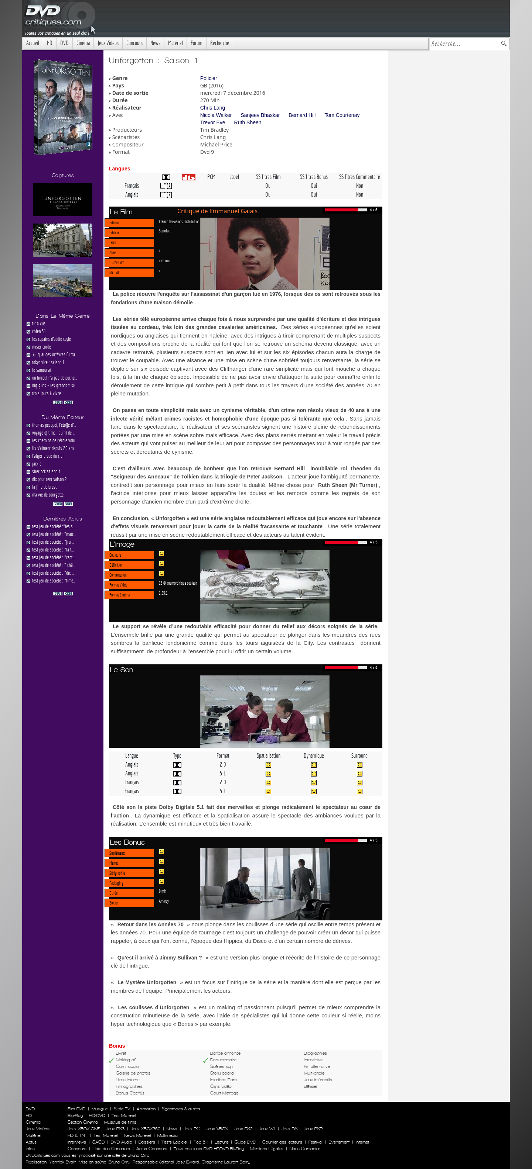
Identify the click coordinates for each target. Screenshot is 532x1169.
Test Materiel (124, 1115)
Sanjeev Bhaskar (260, 115)
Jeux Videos (108, 42)
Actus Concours (151, 1148)
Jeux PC (192, 1129)
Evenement (339, 1142)
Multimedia (167, 1135)
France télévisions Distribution (179, 221)
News (155, 42)
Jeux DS (290, 1129)
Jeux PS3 (115, 1129)
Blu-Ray (75, 1115)
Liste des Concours (111, 1148)
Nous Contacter (304, 1148)
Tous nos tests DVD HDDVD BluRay (209, 1148)
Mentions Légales (266, 1148)
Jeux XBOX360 (145, 1129)
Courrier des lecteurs (282, 1142)
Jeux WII (267, 1129)
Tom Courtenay (341, 115)
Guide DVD (245, 1142)
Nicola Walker (216, 115)
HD (49, 42)
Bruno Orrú (119, 1162)
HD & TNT (77, 1135)
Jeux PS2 (243, 1129)
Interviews (77, 1142)
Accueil (32, 42)
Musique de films (120, 1122)
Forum (196, 42)
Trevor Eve (212, 122)
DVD (64, 42)
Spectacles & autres (181, 1109)
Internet (362, 1142)
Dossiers (147, 1142)
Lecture (221, 1142)
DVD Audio (121, 1142)
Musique (100, 1109)
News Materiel (137, 1135)
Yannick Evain (62, 1162)
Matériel (175, 42)
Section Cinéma (83, 1122)
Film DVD (76, 1109)
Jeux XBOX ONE (84, 1129)
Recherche (219, 42)
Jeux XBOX (217, 1129)
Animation (146, 1109)
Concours (134, 42)
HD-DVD (97, 1115)
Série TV (122, 1109)
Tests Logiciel (174, 1142)
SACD (98, 1142)
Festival (315, 1142)
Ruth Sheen (248, 122)
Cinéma (83, 42)
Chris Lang (212, 108)
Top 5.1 (201, 1142)
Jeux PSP (313, 1129)
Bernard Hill (302, 115)
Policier (208, 78)
